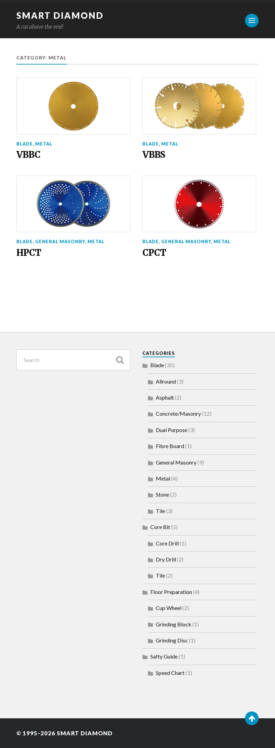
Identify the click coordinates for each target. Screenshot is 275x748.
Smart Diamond (60, 15)
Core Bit (160, 527)
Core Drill (167, 543)
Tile (160, 511)
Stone (162, 494)
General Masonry (60, 241)
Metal (43, 144)
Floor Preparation (171, 591)
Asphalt (165, 397)
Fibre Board (170, 446)
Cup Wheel (168, 608)
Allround (166, 381)
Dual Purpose (171, 430)
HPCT (28, 253)
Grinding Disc (172, 640)
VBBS (153, 155)
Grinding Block (173, 624)
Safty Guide (164, 656)
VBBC (28, 155)
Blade (24, 144)
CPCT (154, 253)
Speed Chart (170, 672)
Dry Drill (166, 559)
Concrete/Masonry (178, 413)
